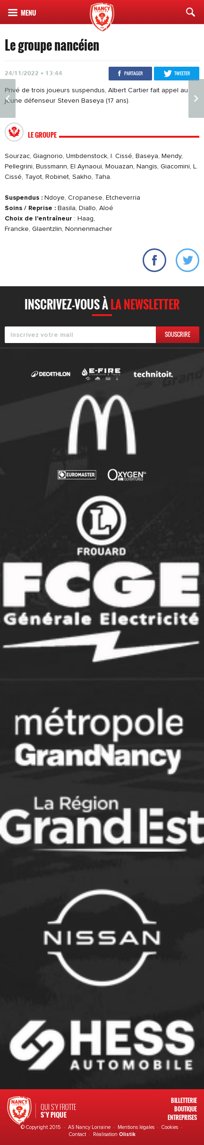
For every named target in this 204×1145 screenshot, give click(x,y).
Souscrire (177, 334)
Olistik (127, 1134)
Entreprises (182, 1117)
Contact (77, 1134)
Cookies (170, 1127)
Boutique (185, 1109)
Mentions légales (136, 1127)
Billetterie (184, 1100)
